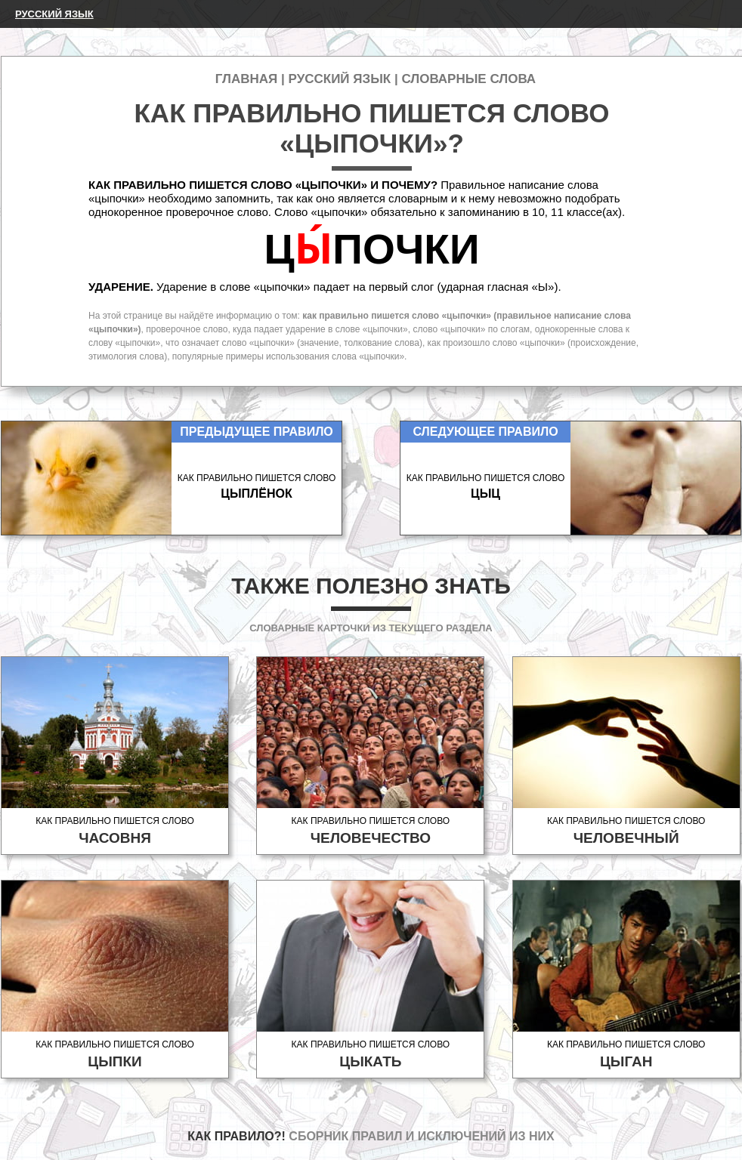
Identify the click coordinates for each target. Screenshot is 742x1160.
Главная (246, 79)
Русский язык (54, 14)
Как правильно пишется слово (115, 831)
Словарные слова (468, 79)
